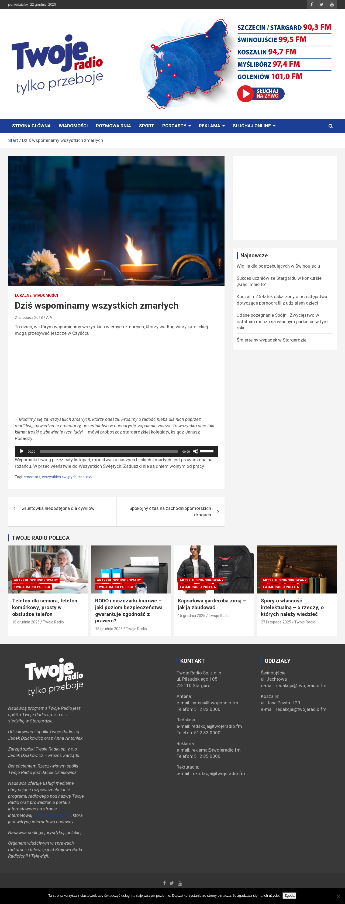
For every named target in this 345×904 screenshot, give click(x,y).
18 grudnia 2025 (26, 622)
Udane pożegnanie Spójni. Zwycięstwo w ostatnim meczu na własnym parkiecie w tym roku (282, 321)
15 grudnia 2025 (191, 615)
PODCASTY (174, 125)
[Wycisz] (195, 451)
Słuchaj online (252, 125)
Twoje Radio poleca (32, 587)
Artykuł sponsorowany (36, 580)
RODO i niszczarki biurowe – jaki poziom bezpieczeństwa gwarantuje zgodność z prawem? (129, 611)
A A (49, 317)
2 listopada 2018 (29, 317)
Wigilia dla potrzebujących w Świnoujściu (278, 266)
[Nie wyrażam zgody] (338, 896)
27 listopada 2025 (276, 622)
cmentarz (32, 477)
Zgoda (290, 895)
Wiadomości (73, 125)
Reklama (209, 125)
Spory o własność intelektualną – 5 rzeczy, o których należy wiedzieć (292, 607)
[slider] (109, 451)
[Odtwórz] (22, 451)
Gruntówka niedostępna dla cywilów (58, 508)
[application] (116, 451)
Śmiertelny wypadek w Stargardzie (271, 340)
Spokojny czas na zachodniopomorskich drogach (170, 511)
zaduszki (86, 477)
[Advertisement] (116, 378)
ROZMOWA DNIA (113, 125)
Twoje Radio (53, 622)
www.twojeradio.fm (52, 815)
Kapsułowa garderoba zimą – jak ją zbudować (212, 604)
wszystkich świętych (59, 477)
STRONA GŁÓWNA (31, 125)
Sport (146, 125)
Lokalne (23, 295)
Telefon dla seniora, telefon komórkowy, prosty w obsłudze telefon (44, 607)
